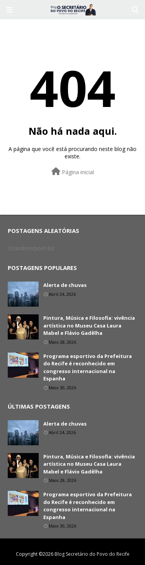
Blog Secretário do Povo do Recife (92, 554)
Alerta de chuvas (65, 285)
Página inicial (72, 172)
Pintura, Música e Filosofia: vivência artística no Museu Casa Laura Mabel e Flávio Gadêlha (89, 325)
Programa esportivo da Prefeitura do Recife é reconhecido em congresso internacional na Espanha (87, 367)
